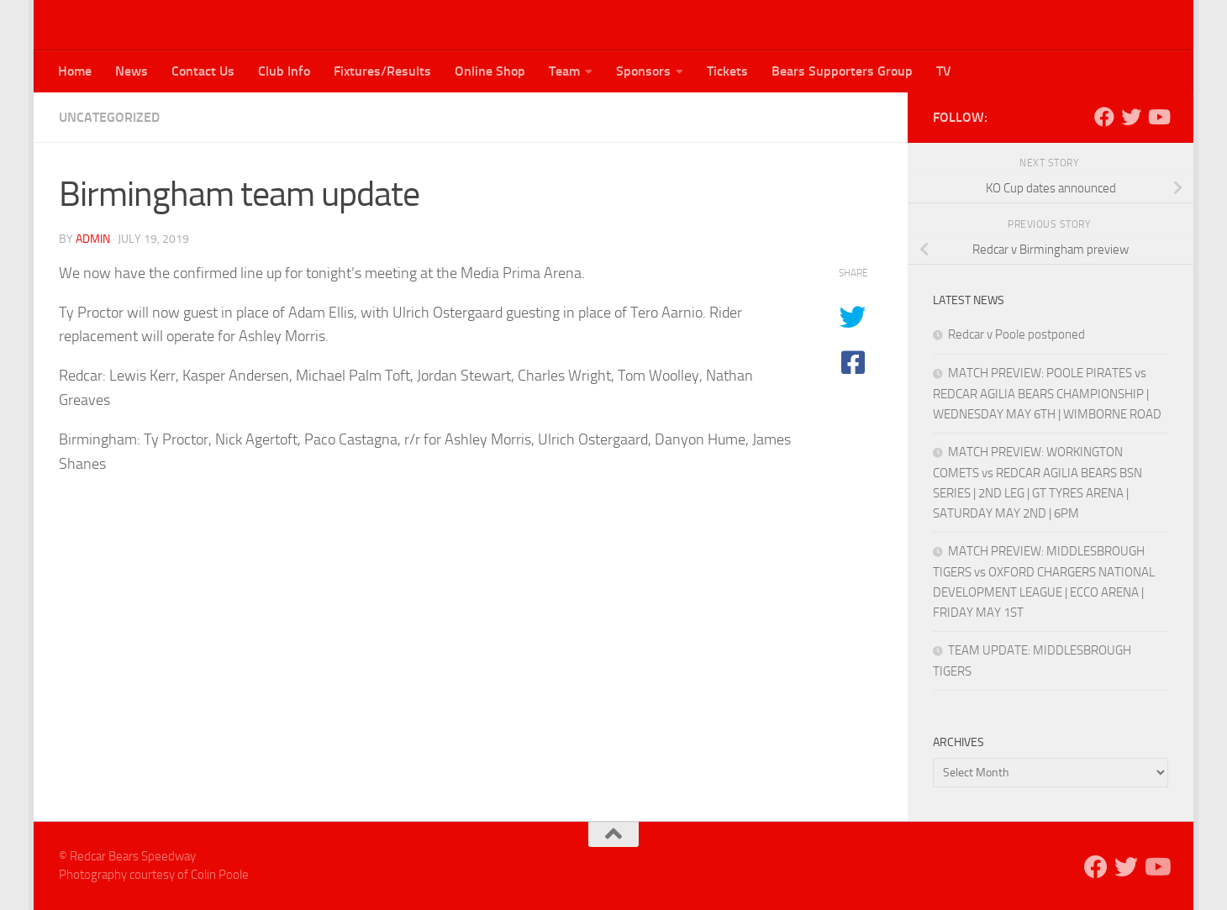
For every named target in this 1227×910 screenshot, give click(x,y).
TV (943, 71)
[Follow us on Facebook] (1104, 117)
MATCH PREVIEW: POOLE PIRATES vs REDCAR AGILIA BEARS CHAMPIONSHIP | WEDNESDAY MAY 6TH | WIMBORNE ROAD (1047, 394)
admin (93, 239)
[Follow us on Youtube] (1158, 117)
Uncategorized (109, 117)
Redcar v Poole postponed (1016, 334)
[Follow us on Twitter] (1131, 117)
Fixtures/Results (382, 71)
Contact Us (202, 71)
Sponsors (643, 71)
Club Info (284, 71)
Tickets (727, 71)
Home (75, 71)
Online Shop (490, 71)
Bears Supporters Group (842, 71)
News (131, 71)
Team (564, 71)
